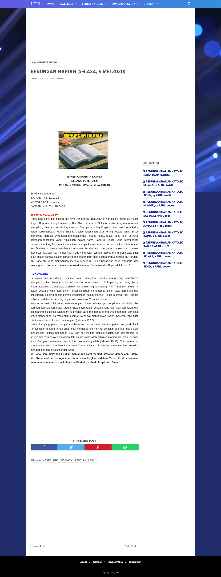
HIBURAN (149, 4)
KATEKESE (66, 4)
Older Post (130, 546)
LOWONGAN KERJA (123, 4)
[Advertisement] (111, 33)
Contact (97, 562)
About (83, 562)
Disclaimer (135, 562)
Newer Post (39, 546)
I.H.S (35, 4)
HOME (51, 4)
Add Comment (57, 79)
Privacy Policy (115, 562)
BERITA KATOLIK (92, 4)
